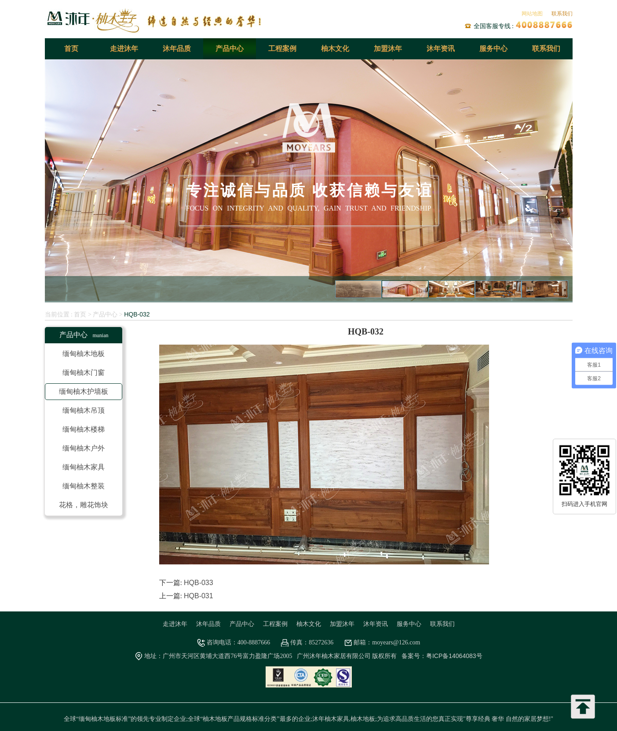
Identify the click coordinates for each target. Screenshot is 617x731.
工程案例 (282, 48)
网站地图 (532, 14)
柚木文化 (335, 48)
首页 (71, 48)
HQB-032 (137, 314)
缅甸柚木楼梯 (83, 429)
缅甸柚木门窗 (83, 372)
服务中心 (493, 48)
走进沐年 (124, 48)
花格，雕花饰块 (83, 505)
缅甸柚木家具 (83, 467)
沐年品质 (177, 48)
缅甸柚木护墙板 (83, 391)
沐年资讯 (441, 48)
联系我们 (562, 14)
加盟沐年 (388, 48)
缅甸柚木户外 (83, 448)
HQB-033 (198, 582)
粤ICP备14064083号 (454, 655)
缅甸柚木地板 (83, 353)
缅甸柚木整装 (83, 486)
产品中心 (229, 48)
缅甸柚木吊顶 (83, 410)
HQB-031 (198, 596)
